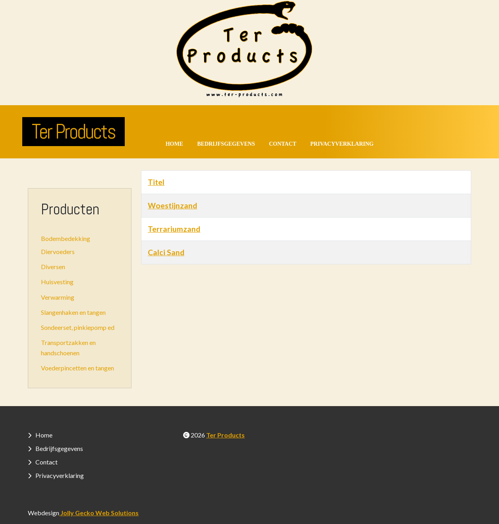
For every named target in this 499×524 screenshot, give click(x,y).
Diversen (53, 266)
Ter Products (73, 131)
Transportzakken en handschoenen (68, 347)
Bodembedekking (65, 238)
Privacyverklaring (341, 144)
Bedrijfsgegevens (226, 144)
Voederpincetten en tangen (77, 368)
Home (174, 144)
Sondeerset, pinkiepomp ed (77, 327)
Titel (156, 182)
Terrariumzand (174, 228)
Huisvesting (57, 281)
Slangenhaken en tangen (73, 312)
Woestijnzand (172, 205)
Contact (282, 144)
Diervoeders (58, 251)
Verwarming (57, 297)
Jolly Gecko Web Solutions (99, 512)
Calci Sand (166, 252)
